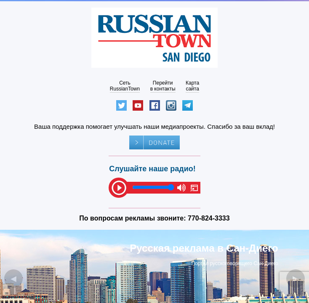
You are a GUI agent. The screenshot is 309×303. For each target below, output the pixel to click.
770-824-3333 (209, 218)
